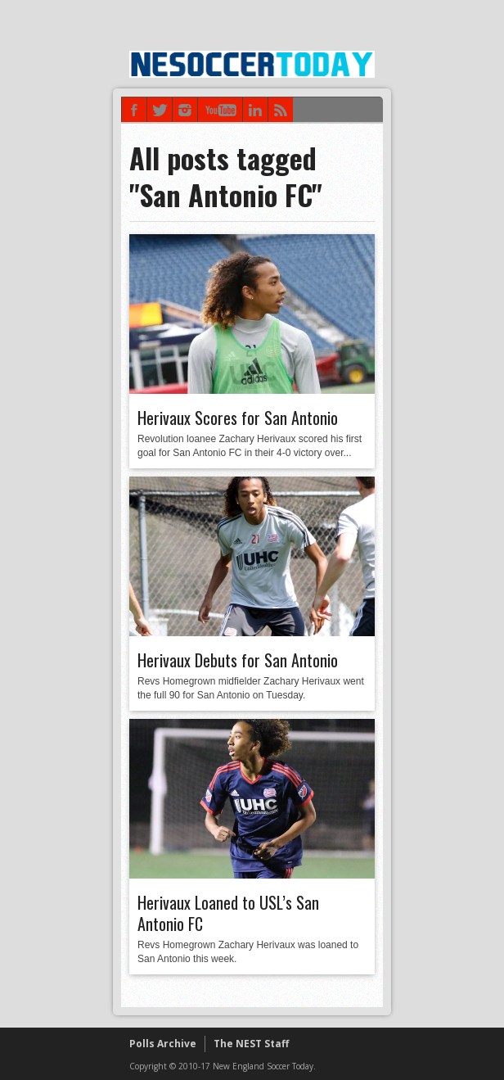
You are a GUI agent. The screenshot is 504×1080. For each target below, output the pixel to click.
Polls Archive (162, 1044)
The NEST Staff (251, 1044)
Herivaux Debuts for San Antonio (237, 660)
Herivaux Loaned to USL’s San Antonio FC (228, 913)
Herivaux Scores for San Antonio (237, 417)
